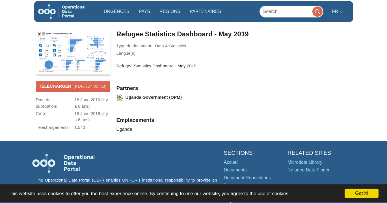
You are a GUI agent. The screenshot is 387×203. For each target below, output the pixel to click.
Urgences (116, 11)
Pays (144, 11)
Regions (169, 11)
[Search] (291, 11)
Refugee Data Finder (308, 169)
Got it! (361, 193)
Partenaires (205, 11)
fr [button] (336, 11)
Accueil (231, 162)
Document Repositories (247, 177)
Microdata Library (305, 162)
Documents (235, 169)
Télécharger (72, 86)
